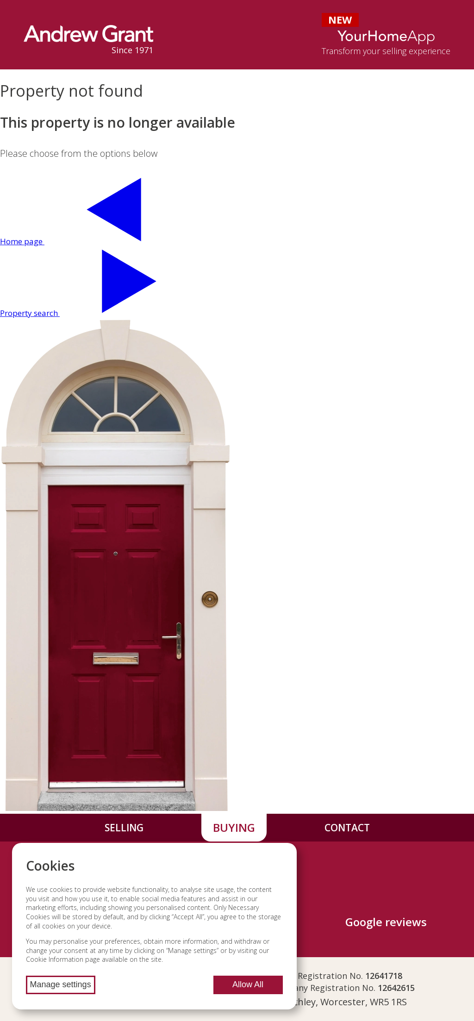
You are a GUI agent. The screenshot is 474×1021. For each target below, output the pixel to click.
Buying (234, 827)
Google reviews (386, 921)
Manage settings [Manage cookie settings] (60, 984)
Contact (347, 827)
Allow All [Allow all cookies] (247, 984)
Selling (124, 827)
